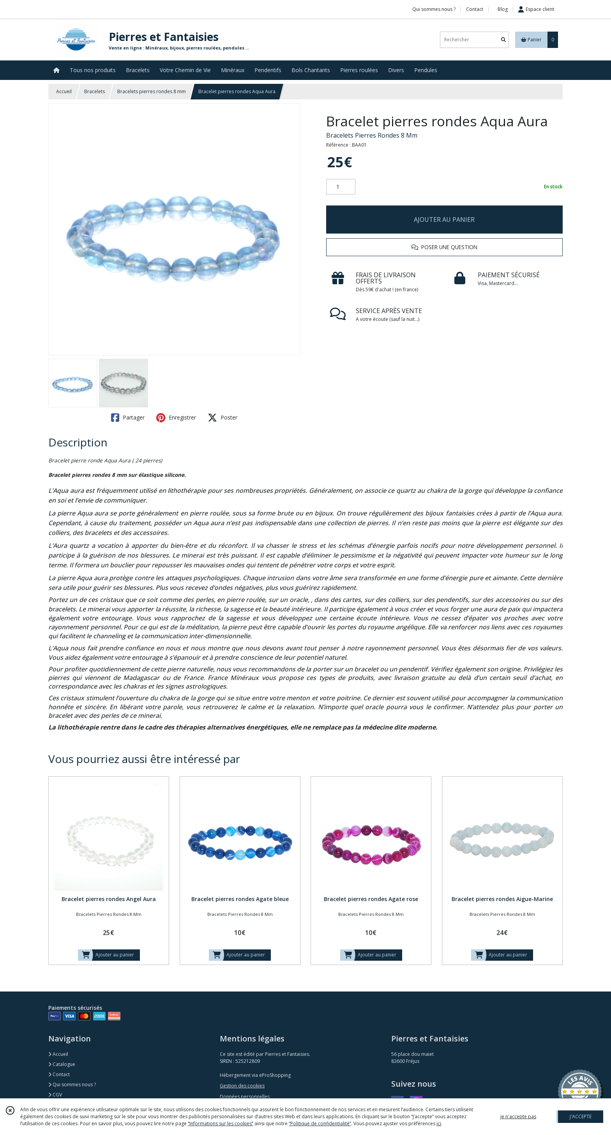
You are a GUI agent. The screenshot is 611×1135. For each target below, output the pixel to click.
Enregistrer (176, 417)
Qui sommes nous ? (72, 1084)
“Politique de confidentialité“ (320, 1123)
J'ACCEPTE (581, 1116)
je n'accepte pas (518, 1116)
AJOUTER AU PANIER (444, 219)
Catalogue (61, 1064)
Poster (222, 417)
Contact (474, 9)
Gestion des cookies (242, 1085)
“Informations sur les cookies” (220, 1123)
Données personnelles (245, 1096)
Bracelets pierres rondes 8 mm (151, 91)
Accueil (64, 91)
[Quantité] (340, 187)
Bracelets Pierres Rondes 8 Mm (371, 135)
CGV (55, 1094)
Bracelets (94, 91)
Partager (128, 417)
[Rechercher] (503, 39)
